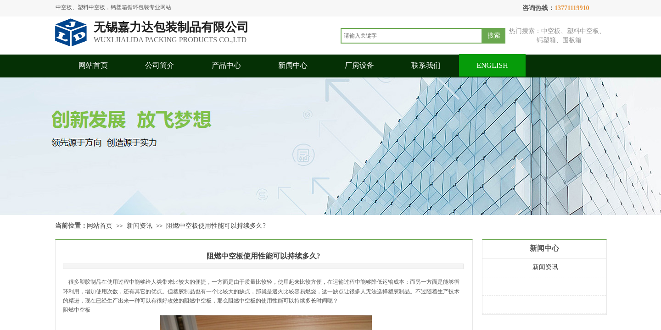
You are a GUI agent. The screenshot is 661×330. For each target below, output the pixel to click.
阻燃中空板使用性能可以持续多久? (215, 225)
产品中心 (226, 65)
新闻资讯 (139, 225)
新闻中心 (293, 65)
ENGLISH (492, 65)
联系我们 (426, 65)
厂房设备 (359, 65)
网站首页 (93, 65)
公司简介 (159, 65)
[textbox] (411, 36)
